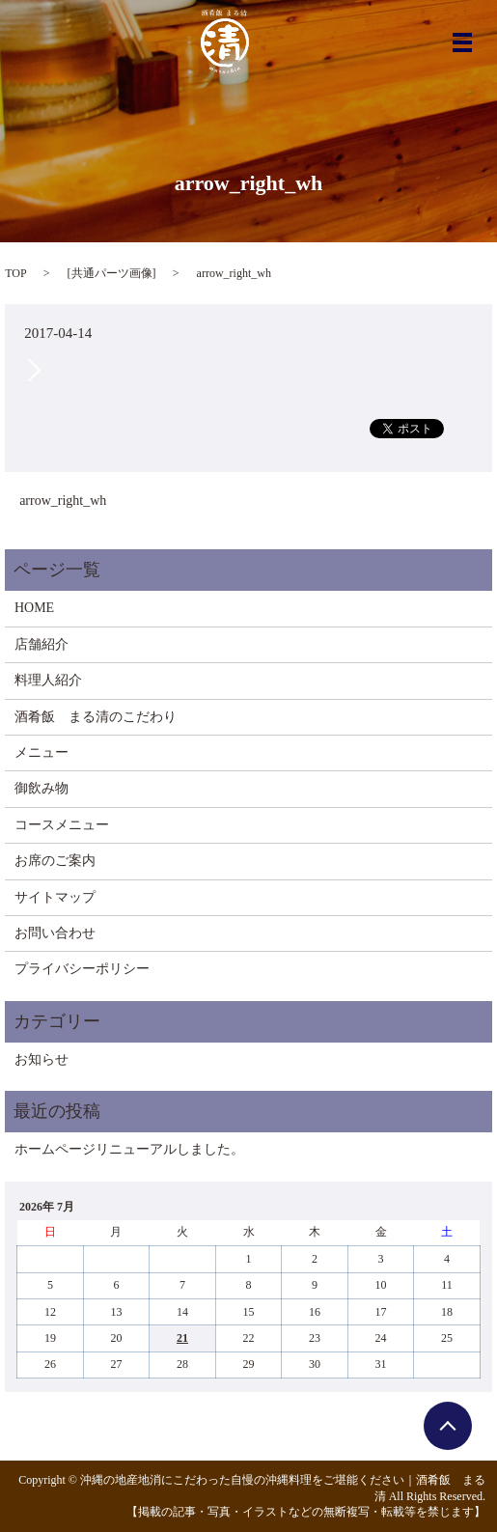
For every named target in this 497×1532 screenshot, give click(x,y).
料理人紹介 (48, 680)
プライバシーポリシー (82, 968)
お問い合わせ (55, 933)
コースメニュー (61, 825)
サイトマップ (55, 897)
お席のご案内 (55, 860)
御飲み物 (41, 788)
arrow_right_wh (62, 500)
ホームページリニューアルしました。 (129, 1149)
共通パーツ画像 (111, 273)
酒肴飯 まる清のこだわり (95, 717)
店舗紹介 (41, 644)
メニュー (41, 752)
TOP (15, 273)
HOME (34, 607)
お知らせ (41, 1059)
